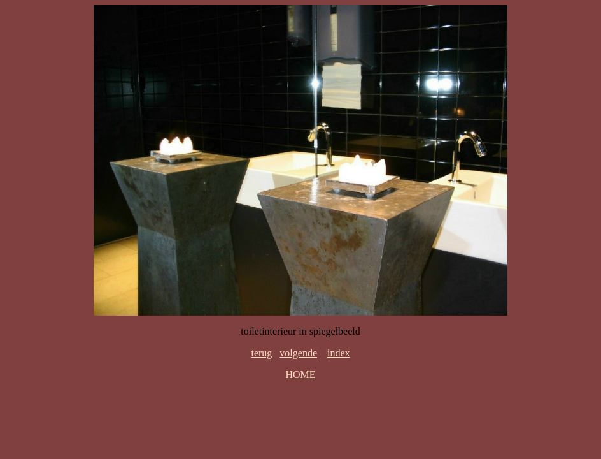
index (338, 352)
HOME (300, 374)
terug (261, 352)
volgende (298, 352)
